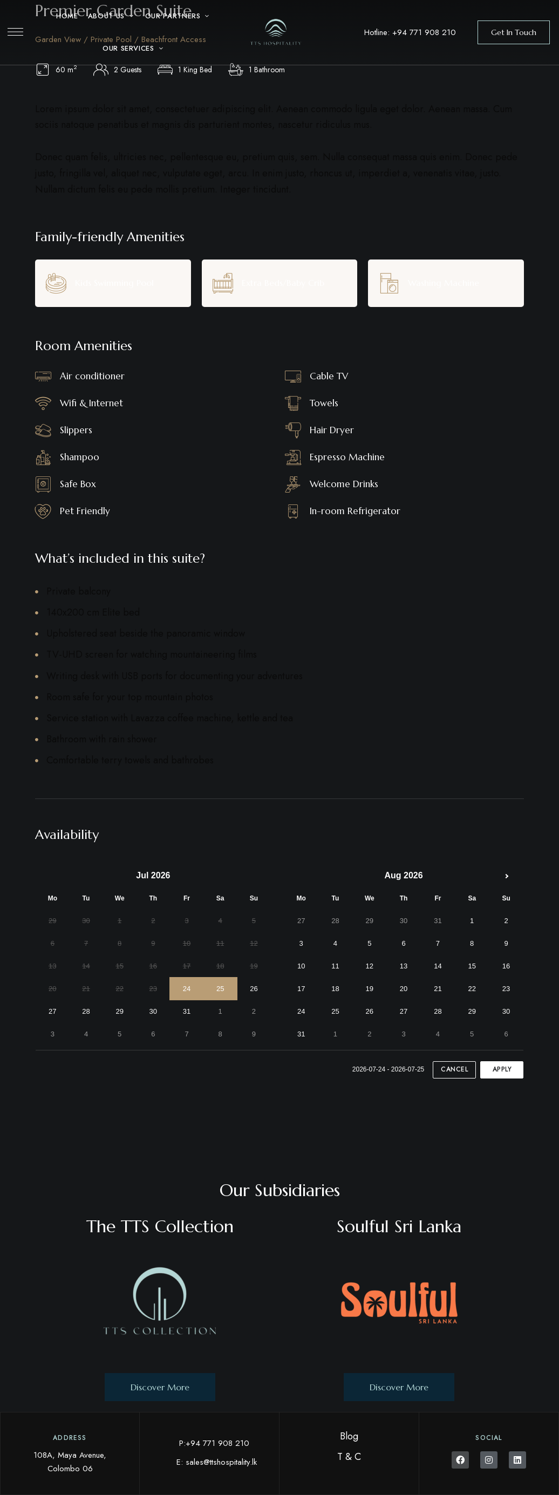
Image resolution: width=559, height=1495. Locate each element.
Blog (349, 1436)
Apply (502, 1069)
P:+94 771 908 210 (214, 1443)
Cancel (454, 1069)
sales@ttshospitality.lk (221, 1462)
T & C (349, 1457)
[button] (514, 32)
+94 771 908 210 (424, 32)
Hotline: (378, 32)
